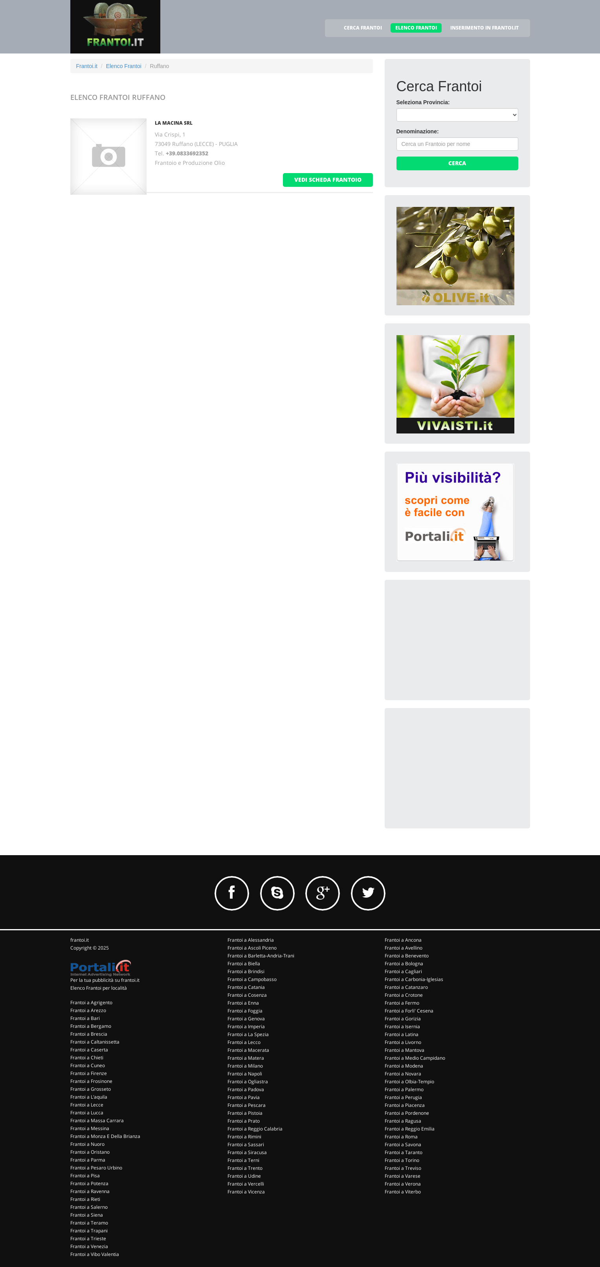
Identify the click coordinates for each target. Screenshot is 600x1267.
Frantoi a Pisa (85, 1175)
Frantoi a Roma (401, 1136)
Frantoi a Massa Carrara (97, 1120)
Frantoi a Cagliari (403, 971)
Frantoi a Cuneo (87, 1065)
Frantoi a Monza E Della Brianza (105, 1136)
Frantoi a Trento (245, 1168)
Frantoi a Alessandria (251, 940)
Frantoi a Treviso (403, 1168)
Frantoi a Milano (245, 1065)
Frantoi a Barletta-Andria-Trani (261, 955)
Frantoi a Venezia (89, 1246)
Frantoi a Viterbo (403, 1191)
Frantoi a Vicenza (246, 1191)
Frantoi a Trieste (88, 1238)
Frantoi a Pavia (244, 1097)
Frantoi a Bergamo (90, 1026)
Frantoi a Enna (243, 1003)
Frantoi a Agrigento (91, 1002)
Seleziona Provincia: (423, 102)
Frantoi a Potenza (89, 1183)
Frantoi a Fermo (402, 1003)
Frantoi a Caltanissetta (94, 1041)
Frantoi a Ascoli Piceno (252, 947)
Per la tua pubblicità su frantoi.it (104, 980)
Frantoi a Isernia (402, 1026)
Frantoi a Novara (403, 1073)
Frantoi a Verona (403, 1183)
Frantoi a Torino (402, 1160)
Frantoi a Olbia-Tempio (409, 1081)
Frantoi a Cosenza (247, 995)
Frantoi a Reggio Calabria (255, 1128)
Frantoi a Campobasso (252, 979)
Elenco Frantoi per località (98, 988)
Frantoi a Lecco (244, 1042)
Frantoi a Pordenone (407, 1113)
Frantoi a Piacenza (405, 1105)
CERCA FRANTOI (363, 27)
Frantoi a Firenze (88, 1073)
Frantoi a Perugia (403, 1097)
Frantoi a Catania (246, 987)
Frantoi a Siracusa (247, 1152)
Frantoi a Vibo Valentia (94, 1254)
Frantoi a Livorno (403, 1042)
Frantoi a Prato (244, 1121)
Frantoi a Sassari (246, 1144)
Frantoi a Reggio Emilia (410, 1128)
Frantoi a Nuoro (87, 1144)
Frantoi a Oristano (90, 1152)
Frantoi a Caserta (89, 1049)
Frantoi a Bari (85, 1018)
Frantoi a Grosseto (90, 1089)
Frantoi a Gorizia (403, 1018)
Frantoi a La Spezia (248, 1034)
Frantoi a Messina (89, 1128)
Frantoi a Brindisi (246, 971)
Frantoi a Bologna (404, 963)
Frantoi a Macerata (248, 1050)
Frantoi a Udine (244, 1176)
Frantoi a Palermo (404, 1089)
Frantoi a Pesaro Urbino (96, 1167)
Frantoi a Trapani (89, 1230)
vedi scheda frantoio (327, 179)
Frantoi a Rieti (85, 1199)
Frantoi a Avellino (403, 947)
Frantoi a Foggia (245, 1010)
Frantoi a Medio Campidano (415, 1058)
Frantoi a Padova (246, 1089)
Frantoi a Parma (87, 1159)
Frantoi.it (86, 66)
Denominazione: (417, 131)
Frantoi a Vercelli (246, 1183)
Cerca (457, 163)
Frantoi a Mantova (404, 1050)
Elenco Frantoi (123, 66)
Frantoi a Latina (401, 1034)
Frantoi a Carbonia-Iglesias (414, 979)
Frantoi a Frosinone (91, 1081)
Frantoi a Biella (244, 963)
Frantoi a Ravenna (90, 1191)
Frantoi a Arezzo (88, 1010)
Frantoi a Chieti (86, 1057)
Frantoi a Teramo (89, 1222)
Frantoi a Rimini (244, 1136)
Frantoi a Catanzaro (406, 987)
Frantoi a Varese (402, 1176)
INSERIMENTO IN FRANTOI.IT (484, 27)
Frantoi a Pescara (247, 1105)
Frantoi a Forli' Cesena (409, 1010)
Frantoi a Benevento (407, 955)
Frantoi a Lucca (86, 1112)
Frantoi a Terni (243, 1160)
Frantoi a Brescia (88, 1034)
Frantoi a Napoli (245, 1073)
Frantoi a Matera (246, 1058)
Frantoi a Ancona (403, 940)
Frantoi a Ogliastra (248, 1081)
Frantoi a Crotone (404, 995)
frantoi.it (79, 940)
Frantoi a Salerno (89, 1207)
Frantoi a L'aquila (88, 1097)
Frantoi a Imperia (246, 1026)
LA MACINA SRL (174, 123)
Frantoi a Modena (404, 1065)
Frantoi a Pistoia (245, 1113)
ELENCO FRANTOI (416, 27)
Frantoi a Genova (246, 1018)
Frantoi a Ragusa (403, 1121)
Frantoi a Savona (403, 1144)
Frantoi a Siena (86, 1215)
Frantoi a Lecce (86, 1104)
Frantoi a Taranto (403, 1152)
